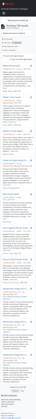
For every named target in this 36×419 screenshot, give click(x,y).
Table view (16, 43)
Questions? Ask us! (8, 413)
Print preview (7, 39)
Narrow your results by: (18, 20)
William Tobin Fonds (12, 97)
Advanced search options (14, 33)
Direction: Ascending (9, 50)
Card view (6, 43)
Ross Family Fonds (11, 194)
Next (22, 391)
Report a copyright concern (11, 418)
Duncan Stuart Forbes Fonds (15, 259)
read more (12, 122)
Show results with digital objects (20, 59)
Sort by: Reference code (10, 46)
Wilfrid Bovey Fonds (11, 66)
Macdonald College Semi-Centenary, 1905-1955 (15, 289)
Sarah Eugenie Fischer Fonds (15, 228)
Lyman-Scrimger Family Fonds (15, 160)
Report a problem (7, 416)
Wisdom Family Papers (13, 131)
